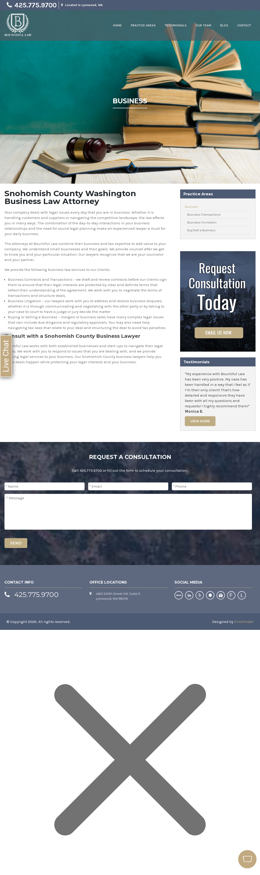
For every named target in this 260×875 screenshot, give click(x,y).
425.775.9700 (35, 5)
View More (200, 421)
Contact (244, 25)
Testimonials (176, 25)
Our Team (203, 25)
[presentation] (218, 545)
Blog (224, 25)
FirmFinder (244, 621)
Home (117, 25)
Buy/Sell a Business (201, 230)
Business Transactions (204, 215)
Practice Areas (143, 25)
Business (191, 207)
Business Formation (202, 222)
